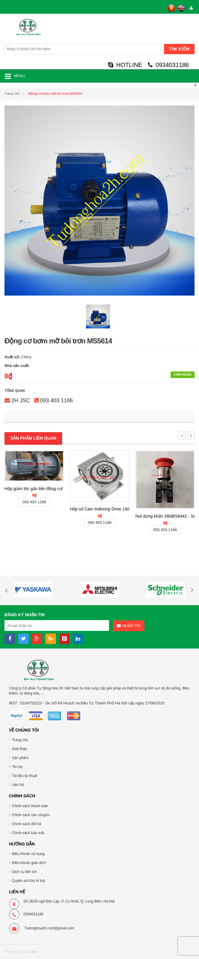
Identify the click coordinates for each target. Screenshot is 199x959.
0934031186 (168, 65)
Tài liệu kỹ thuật (24, 776)
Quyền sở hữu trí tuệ (28, 881)
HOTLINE (125, 65)
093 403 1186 (56, 400)
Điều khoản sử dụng (28, 854)
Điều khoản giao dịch (29, 863)
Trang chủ (11, 93)
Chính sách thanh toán (30, 806)
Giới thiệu (19, 749)
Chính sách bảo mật (28, 833)
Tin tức (17, 767)
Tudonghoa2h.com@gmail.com (49, 928)
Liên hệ (18, 785)
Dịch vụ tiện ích (24, 872)
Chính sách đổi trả (26, 824)
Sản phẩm (20, 758)
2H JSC (20, 400)
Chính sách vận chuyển (31, 815)
